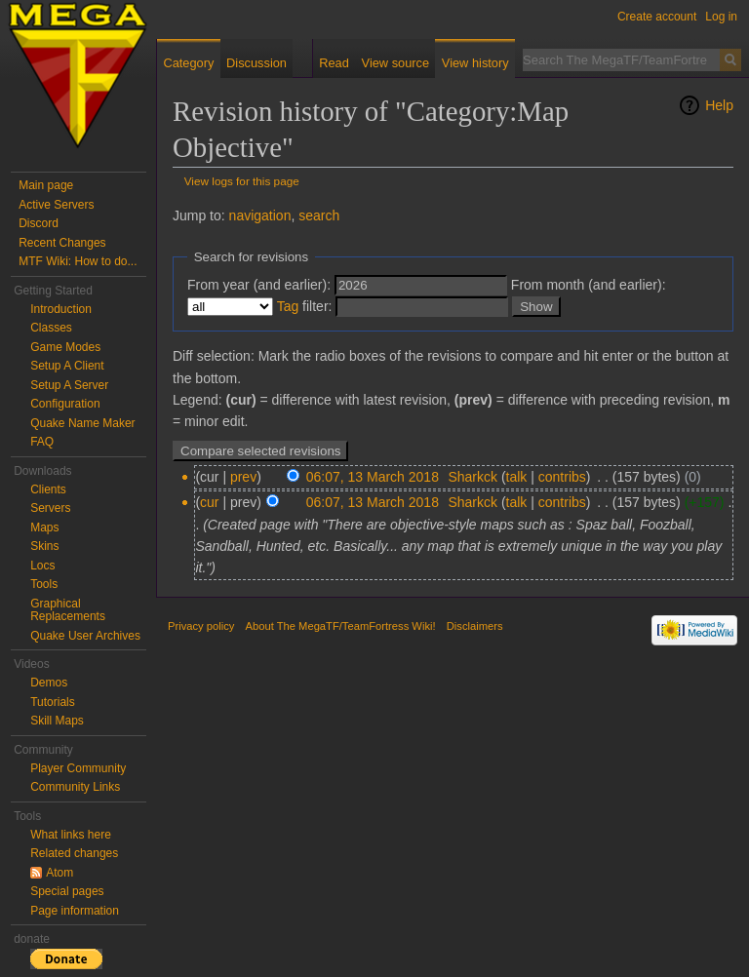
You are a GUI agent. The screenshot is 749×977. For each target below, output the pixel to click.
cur (209, 502)
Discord (39, 223)
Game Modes (65, 347)
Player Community (78, 768)
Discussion (256, 63)
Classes (51, 327)
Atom (59, 872)
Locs (42, 565)
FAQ (42, 442)
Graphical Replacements (67, 610)
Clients (48, 489)
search (318, 215)
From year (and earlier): (259, 285)
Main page (46, 185)
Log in (721, 16)
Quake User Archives (85, 636)
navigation (260, 215)
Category (188, 63)
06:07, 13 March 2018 (372, 477)
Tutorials (52, 702)
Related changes (74, 853)
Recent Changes (62, 243)
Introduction (61, 309)
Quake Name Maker (82, 423)
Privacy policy (201, 626)
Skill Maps (57, 720)
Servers (50, 508)
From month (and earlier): (588, 285)
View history (475, 63)
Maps (44, 527)
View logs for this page (241, 181)
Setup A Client (66, 365)
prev (243, 477)
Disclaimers (475, 626)
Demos (48, 682)
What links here (70, 834)
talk (517, 477)
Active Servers (56, 205)
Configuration (64, 403)
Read (334, 63)
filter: (305, 306)
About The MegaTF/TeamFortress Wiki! (341, 626)
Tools (44, 584)
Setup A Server (69, 385)
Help (719, 105)
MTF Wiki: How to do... (78, 261)
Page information (74, 911)
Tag (288, 306)
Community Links (75, 787)
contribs (562, 477)
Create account (656, 16)
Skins (44, 546)
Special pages (66, 891)
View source (395, 63)
